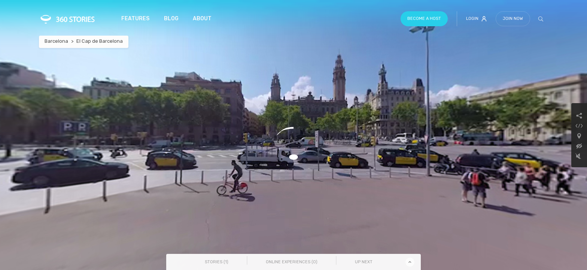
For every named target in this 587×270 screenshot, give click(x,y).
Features (135, 18)
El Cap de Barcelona (99, 41)
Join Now (513, 18)
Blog (171, 18)
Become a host (424, 18)
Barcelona (56, 41)
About (202, 18)
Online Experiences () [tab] (291, 262)
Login (476, 18)
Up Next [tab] (363, 262)
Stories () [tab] (216, 262)
